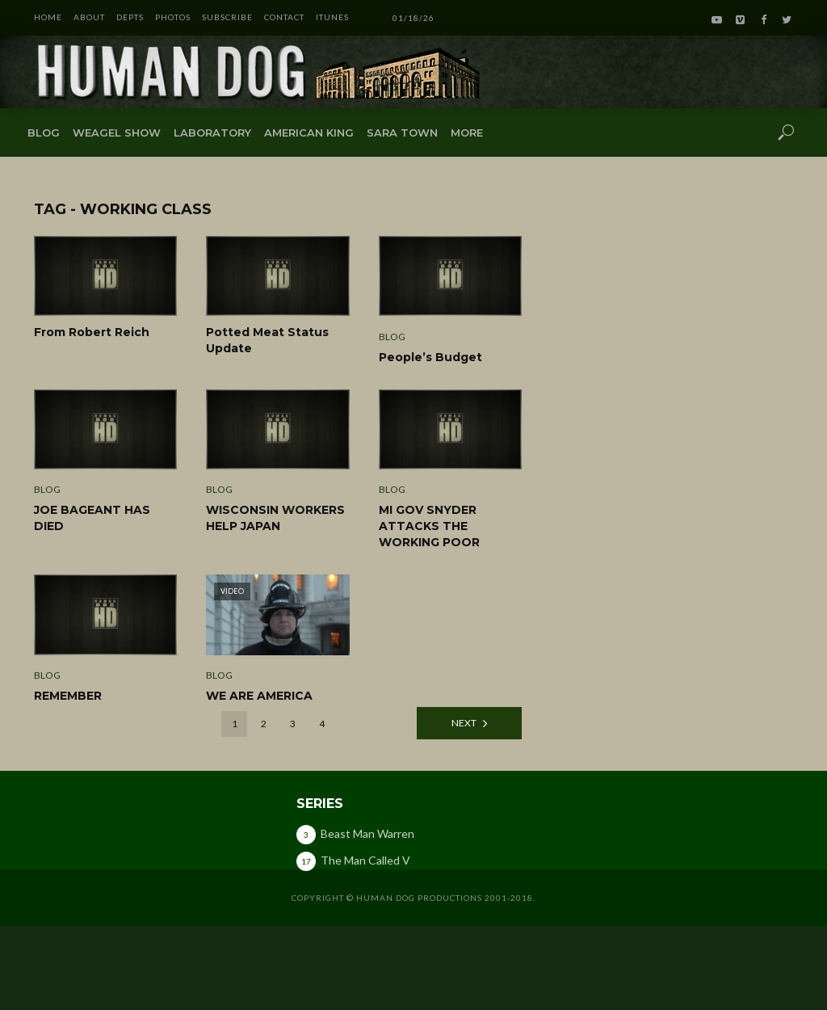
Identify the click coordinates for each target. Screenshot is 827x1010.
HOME (48, 17)
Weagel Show (117, 132)
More (467, 132)
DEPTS (130, 17)
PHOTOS (173, 17)
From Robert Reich (91, 332)
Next (463, 723)
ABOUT (89, 17)
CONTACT (284, 17)
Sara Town (402, 132)
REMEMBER (68, 695)
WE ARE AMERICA (259, 695)
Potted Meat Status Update (267, 340)
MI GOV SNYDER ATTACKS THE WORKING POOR (429, 526)
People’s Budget (430, 357)
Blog (43, 132)
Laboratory (212, 132)
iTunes (332, 17)
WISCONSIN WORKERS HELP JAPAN (275, 518)
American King (309, 132)
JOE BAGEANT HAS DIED (92, 518)
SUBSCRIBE (227, 17)
